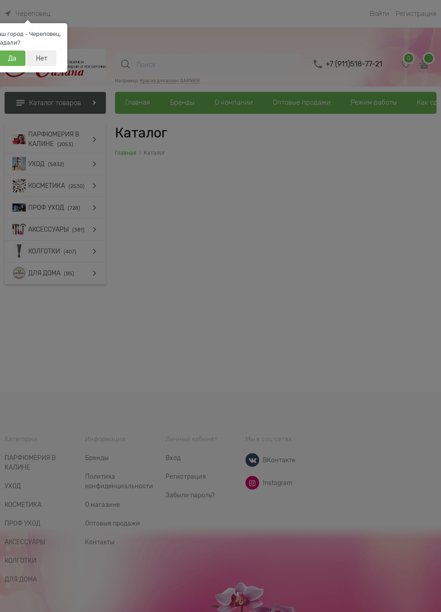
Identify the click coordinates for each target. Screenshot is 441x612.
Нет (41, 58)
